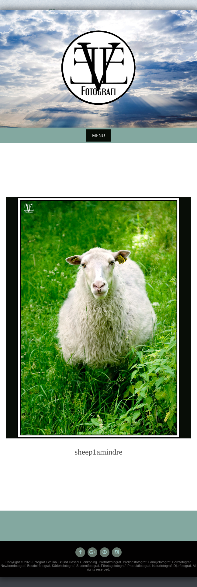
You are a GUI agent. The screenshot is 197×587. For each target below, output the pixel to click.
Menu (98, 135)
